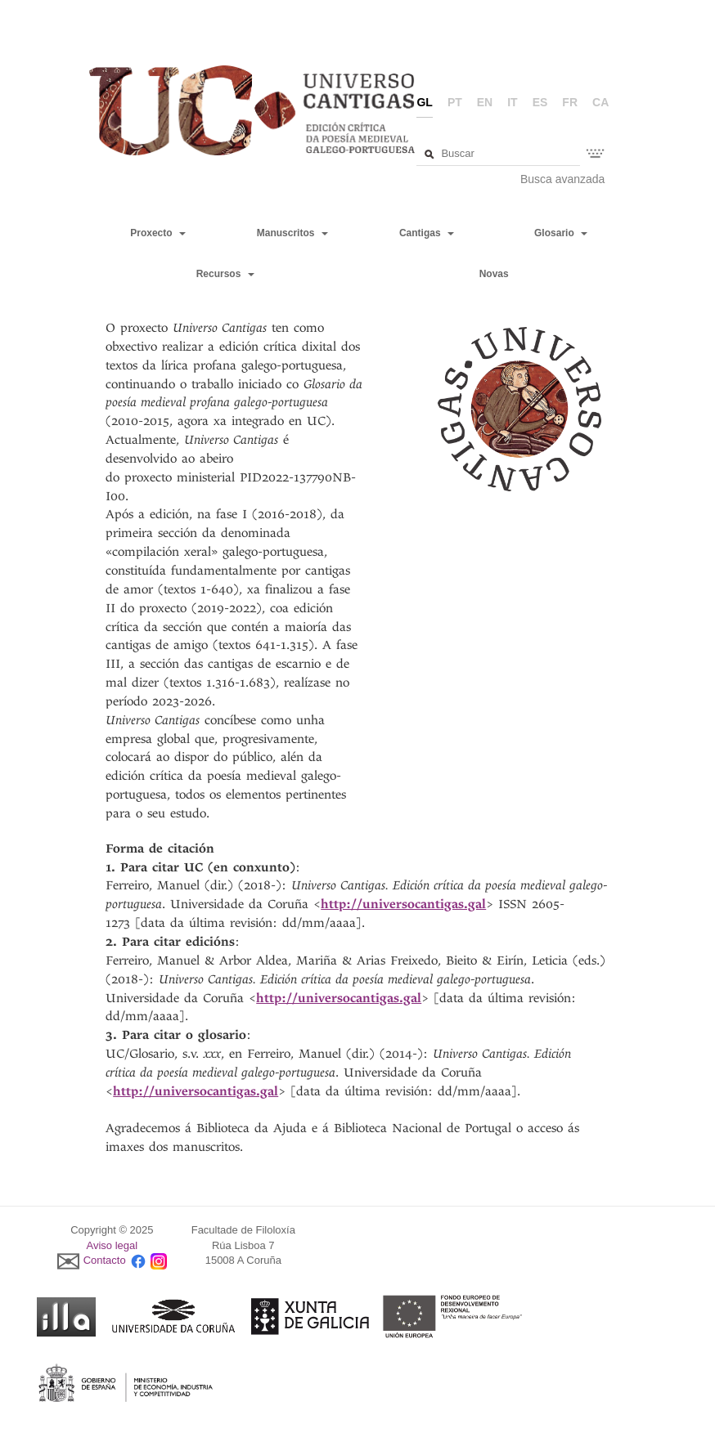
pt (454, 102)
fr (570, 102)
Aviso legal (112, 1245)
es (540, 102)
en (484, 102)
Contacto (104, 1261)
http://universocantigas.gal (403, 904)
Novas (494, 274)
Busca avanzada (562, 179)
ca (600, 102)
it (512, 102)
